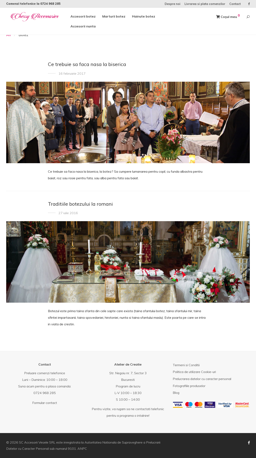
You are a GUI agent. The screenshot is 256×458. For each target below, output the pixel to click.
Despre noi (172, 3)
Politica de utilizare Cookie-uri (194, 372)
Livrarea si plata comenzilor (205, 3)
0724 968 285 (50, 4)
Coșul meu (228, 16)
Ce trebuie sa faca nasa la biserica (87, 64)
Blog (176, 393)
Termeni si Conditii (186, 365)
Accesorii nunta (83, 26)
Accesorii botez (83, 16)
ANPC (82, 448)
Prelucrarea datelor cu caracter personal (202, 379)
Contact (235, 3)
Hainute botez (143, 16)
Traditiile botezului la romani (80, 204)
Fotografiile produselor (189, 386)
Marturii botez (113, 16)
